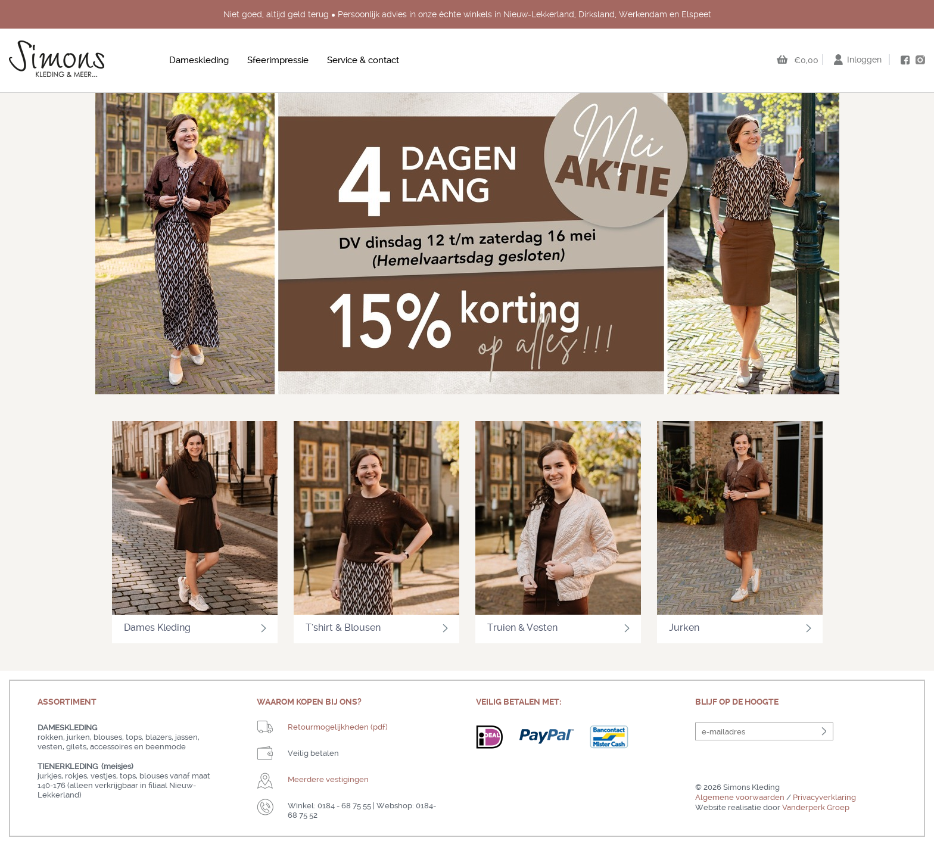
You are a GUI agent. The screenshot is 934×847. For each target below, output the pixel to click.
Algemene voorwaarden (739, 797)
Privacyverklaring (824, 797)
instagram (920, 59)
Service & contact (363, 60)
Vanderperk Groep (815, 807)
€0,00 (806, 60)
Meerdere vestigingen (328, 779)
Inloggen (864, 59)
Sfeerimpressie (278, 60)
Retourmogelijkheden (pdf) (338, 727)
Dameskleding (199, 60)
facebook (905, 60)
